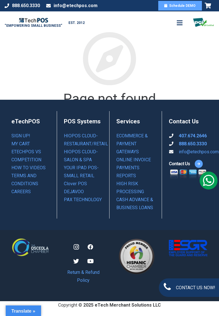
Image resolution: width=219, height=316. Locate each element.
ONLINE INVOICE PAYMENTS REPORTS (133, 167)
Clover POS (75, 183)
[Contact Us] (179, 163)
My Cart (20, 143)
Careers (21, 191)
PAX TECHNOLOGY (83, 199)
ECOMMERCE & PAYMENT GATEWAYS (132, 143)
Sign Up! (20, 135)
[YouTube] (90, 261)
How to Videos (28, 167)
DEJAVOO (74, 191)
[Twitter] (76, 261)
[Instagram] (76, 247)
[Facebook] (90, 247)
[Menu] (179, 23)
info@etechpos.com (199, 151)
